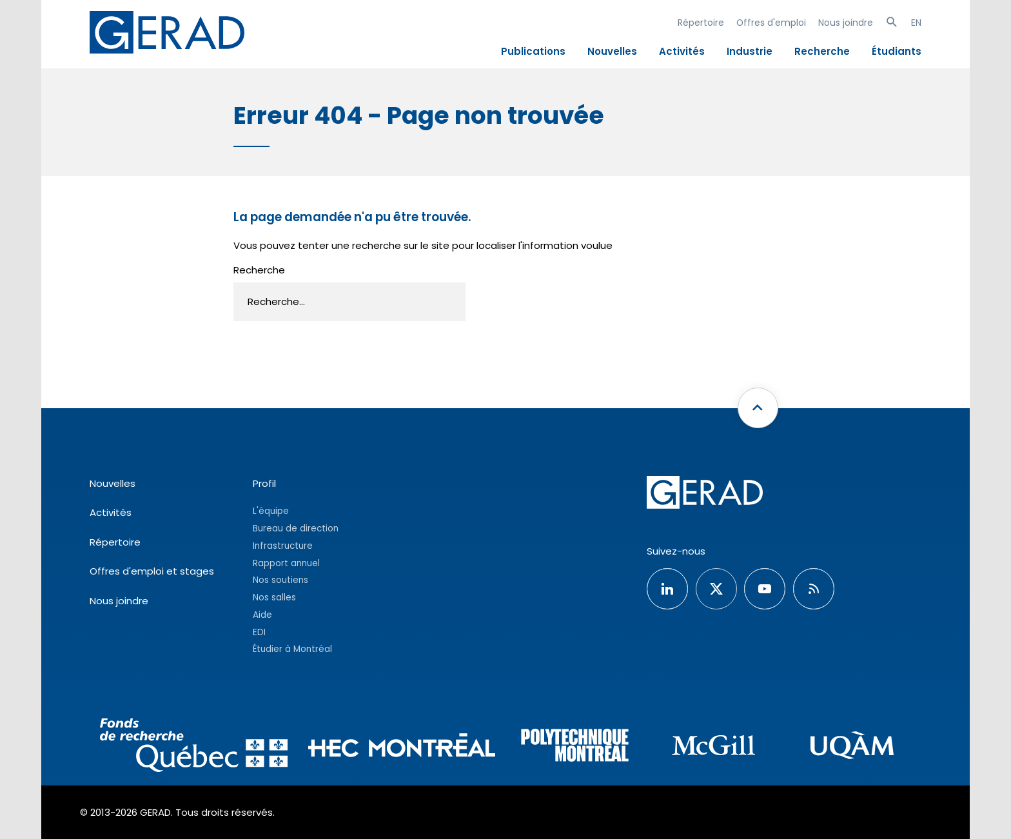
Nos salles (274, 597)
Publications (533, 51)
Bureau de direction (296, 528)
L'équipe (271, 511)
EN (916, 22)
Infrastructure (283, 546)
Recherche (822, 51)
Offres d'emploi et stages (152, 571)
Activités (682, 51)
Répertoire (701, 22)
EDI (259, 632)
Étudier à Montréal (292, 649)
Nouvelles (612, 51)
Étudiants (896, 51)
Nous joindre (845, 22)
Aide (262, 615)
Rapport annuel (286, 563)
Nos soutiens (280, 580)
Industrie (749, 51)
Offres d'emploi (771, 22)
